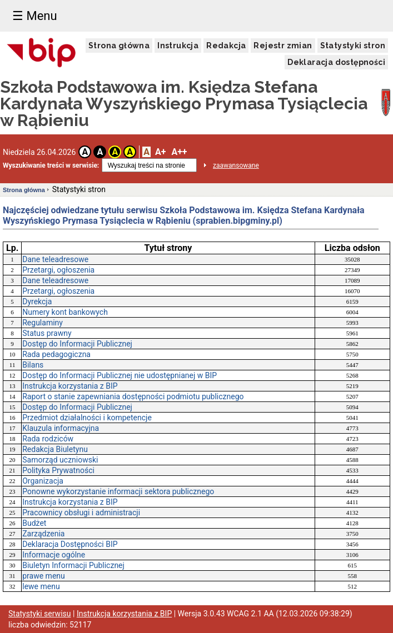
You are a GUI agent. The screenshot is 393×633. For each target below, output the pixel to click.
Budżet (34, 523)
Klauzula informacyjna (60, 428)
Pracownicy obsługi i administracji (81, 512)
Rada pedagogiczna (56, 354)
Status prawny (46, 333)
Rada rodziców (47, 438)
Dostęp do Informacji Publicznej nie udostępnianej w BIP (119, 375)
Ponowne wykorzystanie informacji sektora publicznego (118, 491)
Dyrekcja (37, 301)
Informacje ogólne (53, 554)
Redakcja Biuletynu (55, 449)
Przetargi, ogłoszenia (58, 269)
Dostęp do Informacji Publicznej (77, 343)
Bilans (32, 364)
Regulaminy (42, 322)
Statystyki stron (352, 45)
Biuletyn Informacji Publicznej (73, 565)
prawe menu (43, 575)
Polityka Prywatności (58, 470)
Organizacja (42, 480)
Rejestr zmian (282, 45)
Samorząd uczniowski (60, 459)
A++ (179, 152)
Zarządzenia (43, 533)
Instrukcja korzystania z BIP (69, 385)
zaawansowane (236, 165)
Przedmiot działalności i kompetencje (87, 417)
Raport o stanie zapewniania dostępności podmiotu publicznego (132, 396)
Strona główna (119, 45)
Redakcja (226, 45)
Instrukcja (177, 45)
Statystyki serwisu (39, 613)
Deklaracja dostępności (336, 62)
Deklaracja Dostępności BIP (69, 544)
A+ (160, 152)
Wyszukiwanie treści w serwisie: (51, 165)
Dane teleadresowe (55, 259)
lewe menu (40, 586)
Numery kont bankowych (65, 312)
